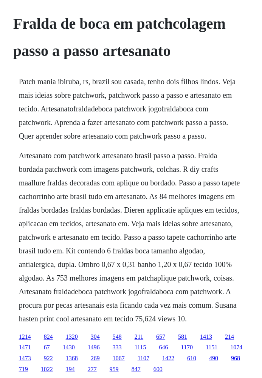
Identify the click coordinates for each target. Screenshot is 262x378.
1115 (140, 347)
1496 (94, 347)
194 (70, 369)
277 (92, 369)
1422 (168, 358)
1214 (25, 336)
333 (117, 347)
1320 (72, 336)
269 (95, 358)
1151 (211, 347)
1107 (143, 358)
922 (48, 358)
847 (136, 369)
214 (229, 336)
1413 (206, 336)
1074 (236, 347)
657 (160, 336)
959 (114, 369)
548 (117, 336)
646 (163, 347)
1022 (47, 369)
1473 (25, 358)
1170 (186, 347)
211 (139, 336)
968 (235, 358)
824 (48, 336)
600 (158, 369)
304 (95, 336)
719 (23, 369)
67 (47, 347)
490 (213, 358)
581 (182, 336)
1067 (119, 358)
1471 (25, 347)
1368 (72, 358)
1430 (69, 347)
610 (191, 358)
